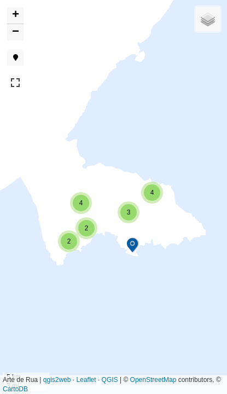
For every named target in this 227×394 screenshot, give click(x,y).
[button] (132, 245)
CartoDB (15, 389)
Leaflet (86, 380)
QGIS (110, 380)
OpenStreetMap (153, 380)
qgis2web (57, 380)
